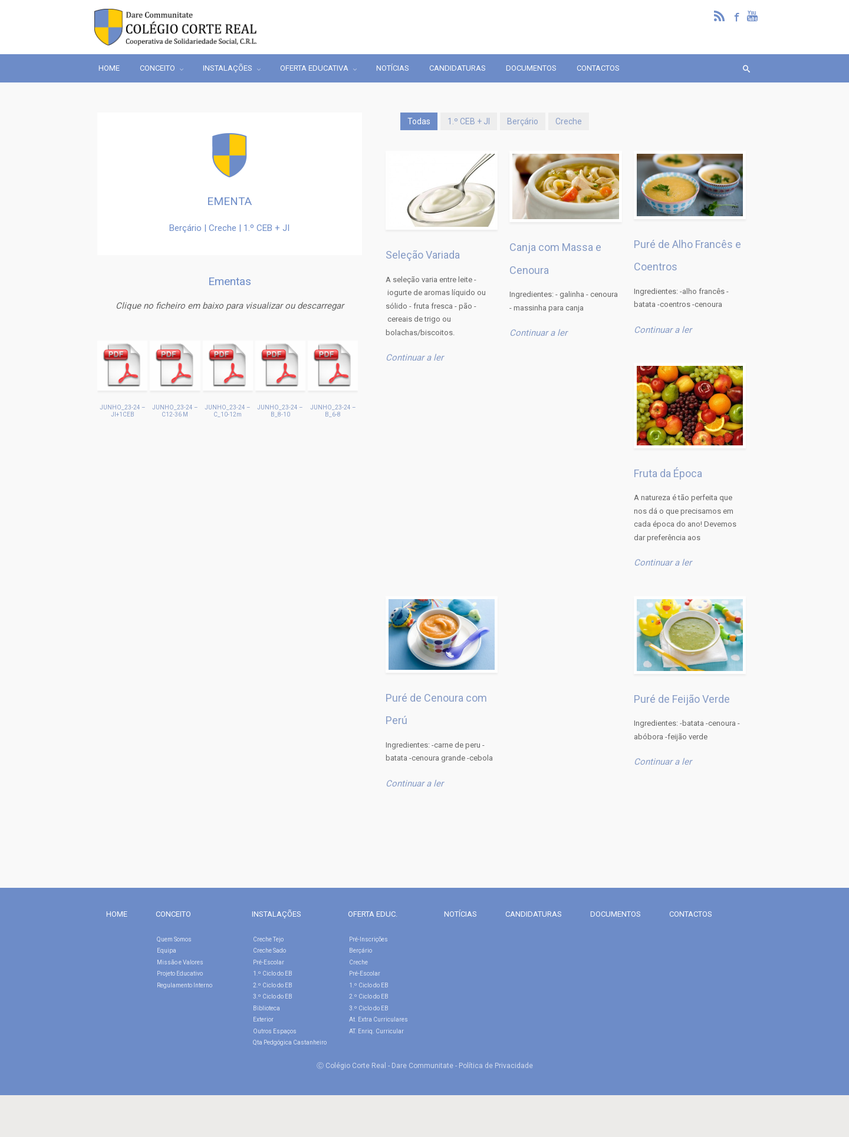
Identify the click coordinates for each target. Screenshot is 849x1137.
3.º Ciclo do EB (272, 996)
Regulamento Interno (184, 985)
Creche (568, 121)
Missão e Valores (180, 962)
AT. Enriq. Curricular (376, 1031)
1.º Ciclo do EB (272, 973)
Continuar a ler (414, 357)
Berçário (522, 121)
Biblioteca (266, 1008)
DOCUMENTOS (615, 914)
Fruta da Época (668, 473)
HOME (116, 914)
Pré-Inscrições (368, 939)
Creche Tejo (268, 939)
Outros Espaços (275, 1031)
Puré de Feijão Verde (682, 699)
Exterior (263, 1019)
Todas (418, 121)
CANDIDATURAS (533, 914)
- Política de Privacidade (494, 1066)
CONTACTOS (690, 914)
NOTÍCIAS (460, 914)
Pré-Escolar (268, 962)
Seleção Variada (423, 255)
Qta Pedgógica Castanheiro (290, 1042)
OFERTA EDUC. (372, 914)
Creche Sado (269, 950)
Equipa (166, 950)
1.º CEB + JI (468, 121)
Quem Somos (174, 939)
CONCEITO (173, 914)
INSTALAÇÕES (276, 914)
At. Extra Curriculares (378, 1019)
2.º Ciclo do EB (272, 985)
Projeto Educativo (180, 973)
